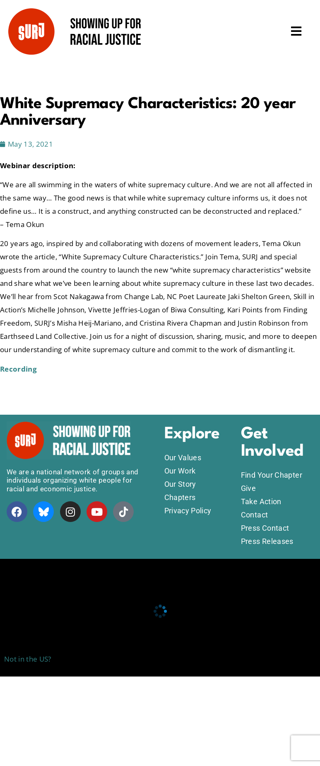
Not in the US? (27, 659)
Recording (18, 369)
